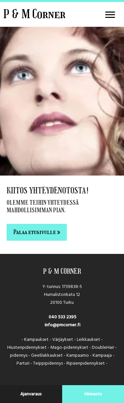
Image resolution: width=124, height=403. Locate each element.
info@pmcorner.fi (62, 325)
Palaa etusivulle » (36, 232)
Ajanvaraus (31, 394)
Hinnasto (93, 394)
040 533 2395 (62, 317)
